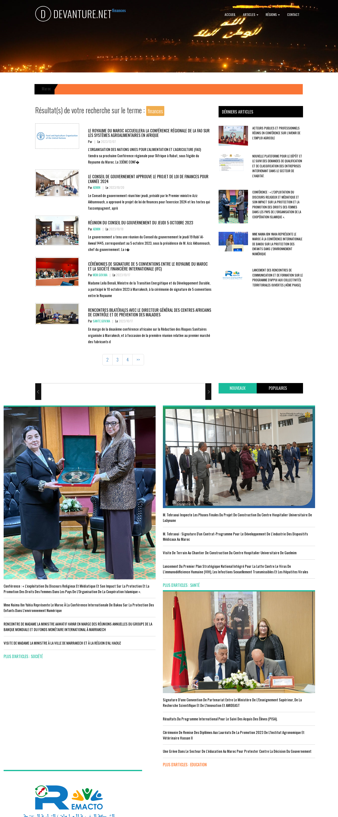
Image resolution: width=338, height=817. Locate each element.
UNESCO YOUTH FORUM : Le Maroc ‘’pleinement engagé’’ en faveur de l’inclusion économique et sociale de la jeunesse (207, 755)
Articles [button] (250, 14)
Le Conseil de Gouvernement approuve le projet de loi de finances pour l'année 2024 (146, 178)
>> (138, 359)
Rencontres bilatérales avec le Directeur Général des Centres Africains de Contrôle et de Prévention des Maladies (144, 312)
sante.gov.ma (101, 321)
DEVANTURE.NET (73, 14)
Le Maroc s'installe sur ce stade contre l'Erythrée (125, 718)
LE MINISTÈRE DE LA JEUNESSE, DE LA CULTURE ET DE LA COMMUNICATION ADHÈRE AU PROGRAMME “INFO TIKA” (211, 682)
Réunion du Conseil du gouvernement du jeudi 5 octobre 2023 (143, 222)
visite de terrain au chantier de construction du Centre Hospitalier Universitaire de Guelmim (124, 516)
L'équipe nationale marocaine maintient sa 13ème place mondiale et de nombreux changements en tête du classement (124, 737)
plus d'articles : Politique (278, 538)
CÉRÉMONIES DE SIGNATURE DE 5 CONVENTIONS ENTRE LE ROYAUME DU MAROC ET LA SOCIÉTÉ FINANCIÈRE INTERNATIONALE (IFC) (144, 266)
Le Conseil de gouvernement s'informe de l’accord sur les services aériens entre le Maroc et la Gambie (41, 757)
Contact (293, 14)
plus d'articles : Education (195, 563)
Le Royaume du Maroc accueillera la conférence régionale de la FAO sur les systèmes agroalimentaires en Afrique (148, 132)
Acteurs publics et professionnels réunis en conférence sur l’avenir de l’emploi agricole (276, 133)
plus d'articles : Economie (25, 776)
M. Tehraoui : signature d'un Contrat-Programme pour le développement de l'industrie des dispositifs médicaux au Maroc (124, 494)
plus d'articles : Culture (193, 775)
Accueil (230, 14)
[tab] (238, 388)
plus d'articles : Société (23, 610)
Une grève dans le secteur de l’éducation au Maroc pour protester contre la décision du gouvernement (211, 543)
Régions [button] (273, 14)
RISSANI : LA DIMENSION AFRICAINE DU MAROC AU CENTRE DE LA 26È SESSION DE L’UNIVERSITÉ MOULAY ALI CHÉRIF (210, 731)
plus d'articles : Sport (106, 756)
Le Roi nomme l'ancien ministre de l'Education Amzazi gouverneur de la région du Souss (291, 503)
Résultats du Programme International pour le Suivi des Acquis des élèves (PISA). (207, 497)
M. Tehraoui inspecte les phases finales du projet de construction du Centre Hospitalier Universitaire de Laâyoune (126, 470)
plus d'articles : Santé (106, 568)
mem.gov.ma (100, 275)
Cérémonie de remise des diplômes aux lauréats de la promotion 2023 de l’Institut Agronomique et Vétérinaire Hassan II (211, 519)
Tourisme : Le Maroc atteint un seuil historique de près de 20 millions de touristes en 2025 (41, 735)
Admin (96, 187)
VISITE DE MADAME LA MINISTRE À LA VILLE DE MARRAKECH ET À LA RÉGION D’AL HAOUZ (37, 593)
